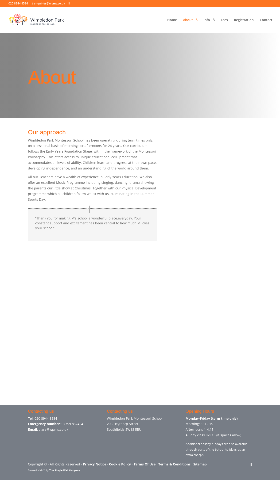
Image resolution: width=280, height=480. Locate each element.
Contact (266, 20)
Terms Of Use (145, 464)
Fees (224, 20)
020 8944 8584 (46, 418)
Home (172, 20)
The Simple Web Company (64, 470)
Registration (244, 20)
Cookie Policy (120, 464)
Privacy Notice (94, 464)
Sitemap (200, 464)
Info (207, 20)
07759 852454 (72, 424)
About (188, 20)
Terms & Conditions (174, 464)
